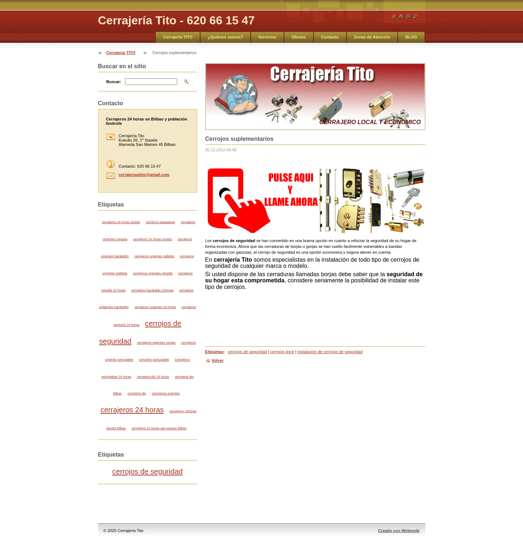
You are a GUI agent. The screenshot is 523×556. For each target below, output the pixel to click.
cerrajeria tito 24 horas (153, 377)
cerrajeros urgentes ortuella (153, 273)
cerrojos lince (282, 351)
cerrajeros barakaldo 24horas (152, 290)
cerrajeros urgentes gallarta (154, 256)
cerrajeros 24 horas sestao (121, 222)
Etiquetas (214, 351)
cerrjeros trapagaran (160, 222)
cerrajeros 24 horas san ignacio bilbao (158, 428)
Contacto (329, 37)
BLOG (411, 37)
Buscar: (114, 81)
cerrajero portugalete (154, 359)
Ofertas (299, 37)
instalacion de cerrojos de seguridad (329, 351)
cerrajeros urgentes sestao (156, 342)
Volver (218, 360)
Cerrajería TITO (177, 37)
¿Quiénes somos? (225, 37)
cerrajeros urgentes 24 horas (155, 307)
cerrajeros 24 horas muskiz (152, 239)
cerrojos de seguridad (247, 351)
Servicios (267, 37)
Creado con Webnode (399, 530)
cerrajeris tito (136, 393)
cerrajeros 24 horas (132, 410)
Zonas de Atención (372, 37)
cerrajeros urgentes (166, 393)
